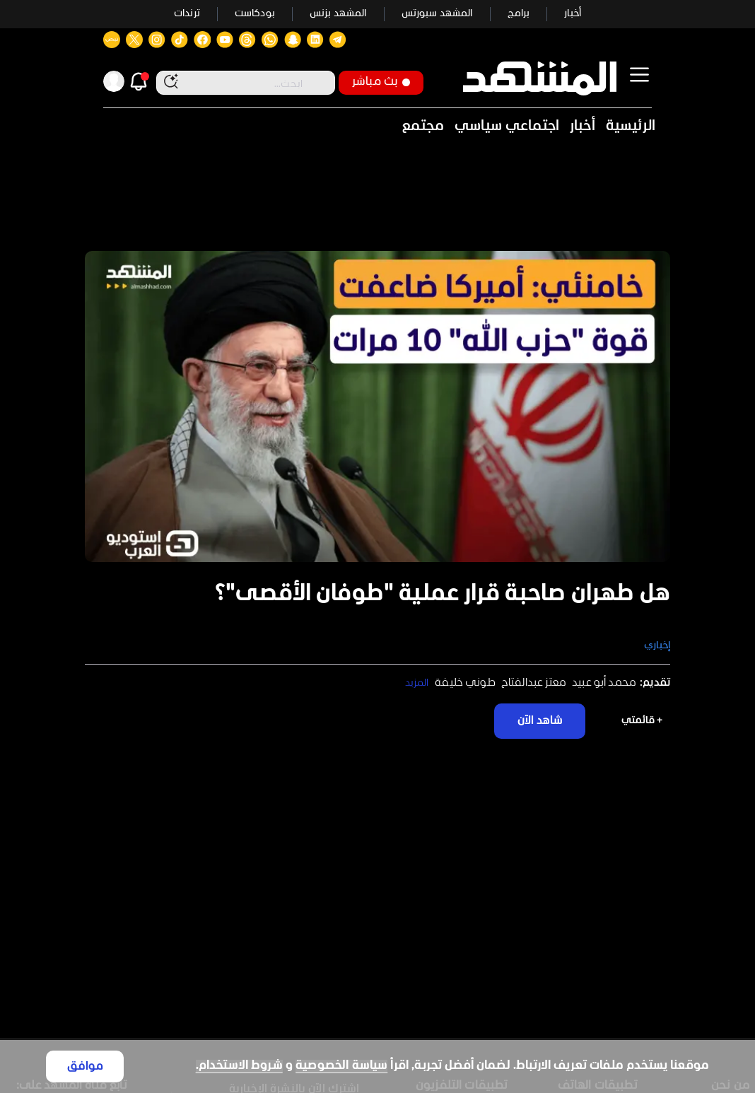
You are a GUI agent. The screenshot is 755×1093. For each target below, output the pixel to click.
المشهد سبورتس (437, 13)
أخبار (572, 13)
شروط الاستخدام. (239, 1066)
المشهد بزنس (338, 13)
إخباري (657, 645)
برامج (519, 13)
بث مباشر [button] (381, 81)
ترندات (187, 13)
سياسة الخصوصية (341, 1066)
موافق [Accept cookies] (85, 1066)
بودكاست (255, 13)
